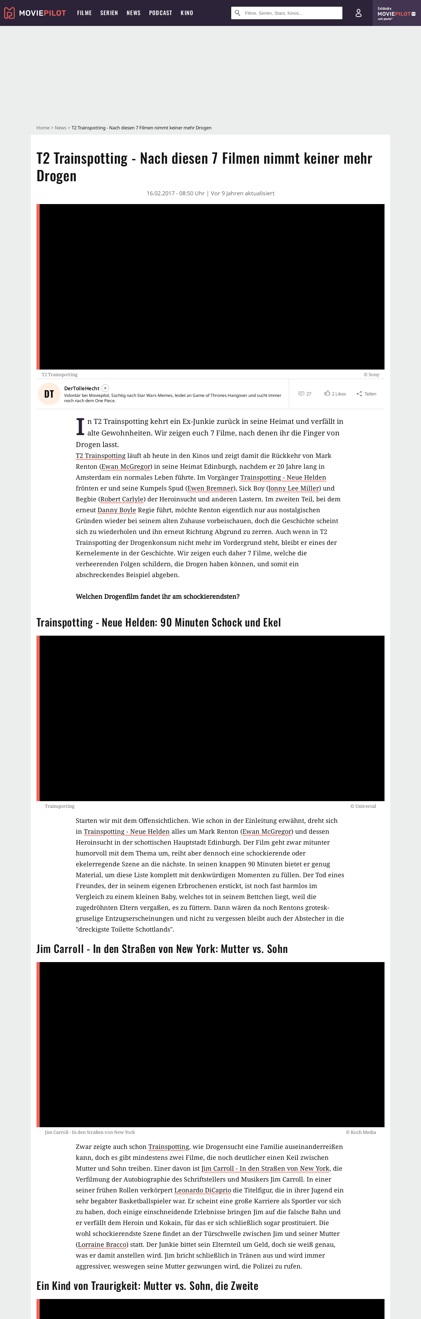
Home (42, 127)
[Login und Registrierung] (358, 13)
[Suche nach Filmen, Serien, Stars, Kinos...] (287, 13)
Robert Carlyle (121, 499)
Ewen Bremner (210, 488)
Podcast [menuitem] (160, 12)
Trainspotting (168, 1146)
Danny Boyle (117, 510)
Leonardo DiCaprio (202, 1190)
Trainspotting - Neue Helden (283, 477)
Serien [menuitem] (109, 12)
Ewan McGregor (125, 466)
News (60, 127)
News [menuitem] (134, 12)
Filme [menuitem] (84, 12)
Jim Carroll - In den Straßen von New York (265, 1168)
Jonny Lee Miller (293, 488)
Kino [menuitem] (187, 12)
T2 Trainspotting (101, 455)
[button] (335, 393)
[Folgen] (105, 388)
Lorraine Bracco (102, 1244)
